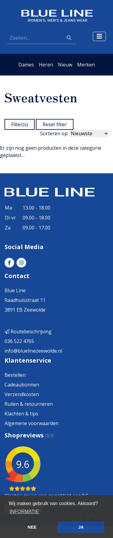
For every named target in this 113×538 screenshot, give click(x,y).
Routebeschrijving (28, 331)
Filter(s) (19, 124)
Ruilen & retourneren (29, 404)
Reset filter (54, 124)
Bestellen (15, 375)
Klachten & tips (21, 413)
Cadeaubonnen (22, 384)
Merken (86, 64)
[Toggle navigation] (99, 36)
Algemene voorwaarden (31, 423)
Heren (46, 64)
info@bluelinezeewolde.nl (33, 350)
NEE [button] (32, 527)
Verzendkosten (22, 394)
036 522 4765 (19, 341)
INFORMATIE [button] (24, 511)
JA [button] (80, 527)
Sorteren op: (54, 133)
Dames (26, 64)
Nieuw (65, 64)
